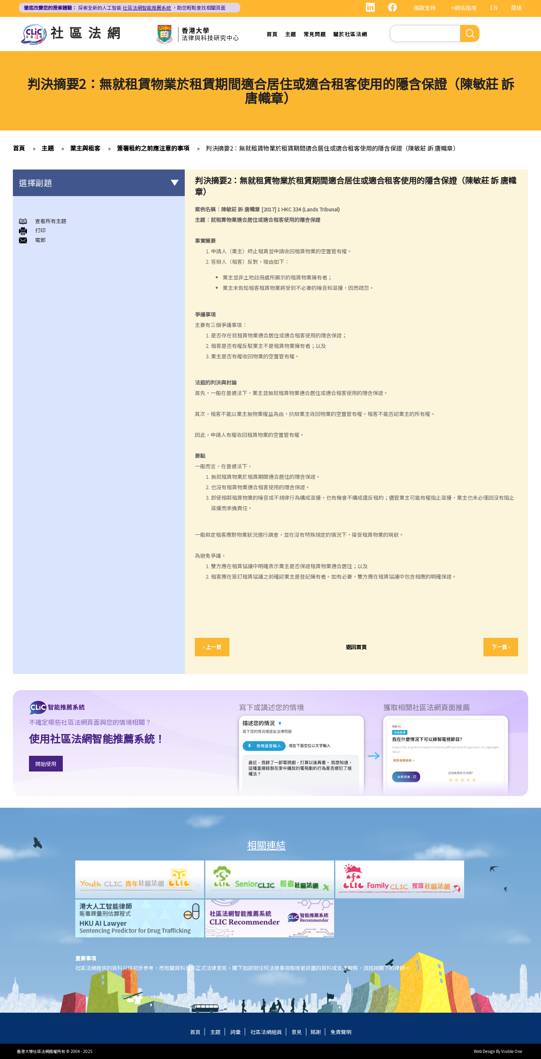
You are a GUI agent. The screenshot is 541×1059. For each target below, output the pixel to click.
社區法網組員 (266, 1032)
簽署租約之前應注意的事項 (153, 148)
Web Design (484, 1051)
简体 (516, 8)
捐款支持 (424, 8)
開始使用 (45, 763)
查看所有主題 (50, 221)
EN (494, 8)
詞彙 (235, 1032)
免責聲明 (340, 1032)
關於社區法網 (350, 34)
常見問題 (315, 34)
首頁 (272, 34)
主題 (290, 34)
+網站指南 (464, 8)
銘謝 (315, 1032)
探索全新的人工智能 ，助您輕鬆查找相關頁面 (124, 7)
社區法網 (88, 32)
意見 (296, 1032)
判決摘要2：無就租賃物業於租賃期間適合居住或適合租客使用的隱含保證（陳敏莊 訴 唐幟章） (332, 148)
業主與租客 (85, 148)
